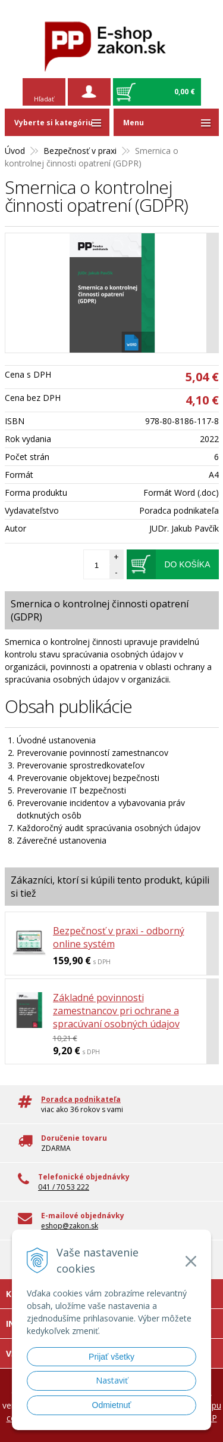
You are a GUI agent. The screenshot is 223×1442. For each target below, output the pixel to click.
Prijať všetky (111, 1356)
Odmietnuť (111, 1405)
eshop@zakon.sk (69, 1226)
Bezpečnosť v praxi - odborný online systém (118, 937)
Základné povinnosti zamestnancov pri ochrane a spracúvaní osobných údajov (116, 1010)
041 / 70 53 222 (63, 1187)
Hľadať (44, 98)
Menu (133, 123)
